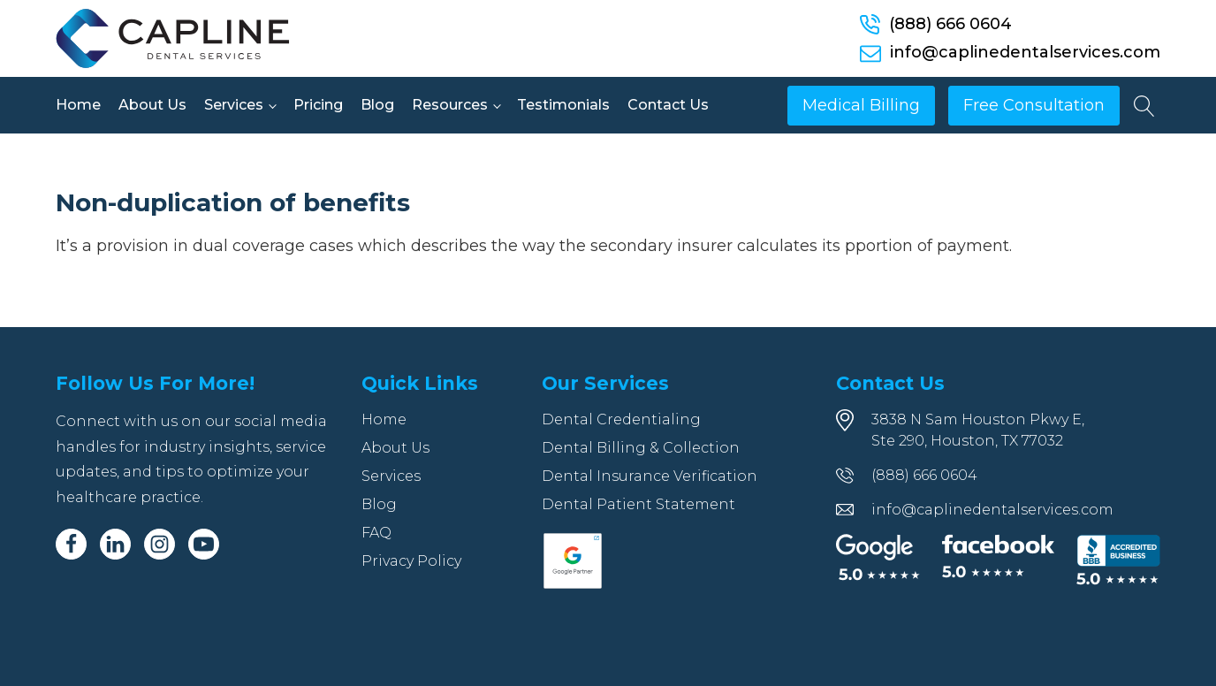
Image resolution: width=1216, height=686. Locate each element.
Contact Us (668, 104)
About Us (152, 104)
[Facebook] (71, 544)
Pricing (318, 104)
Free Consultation (1034, 105)
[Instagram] (159, 544)
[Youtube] (203, 544)
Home (78, 104)
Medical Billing (861, 105)
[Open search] (1144, 106)
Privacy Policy (411, 561)
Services (233, 104)
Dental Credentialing (621, 419)
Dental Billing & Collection (641, 447)
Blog (377, 104)
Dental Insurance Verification (649, 476)
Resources (450, 104)
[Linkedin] (115, 544)
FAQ (376, 532)
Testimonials (563, 104)
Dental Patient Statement (638, 504)
